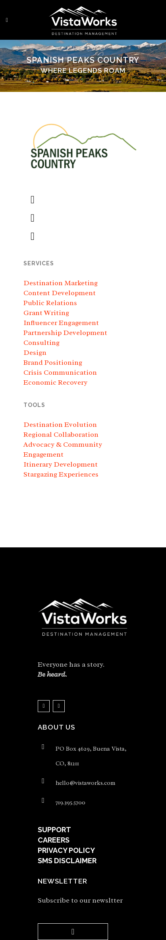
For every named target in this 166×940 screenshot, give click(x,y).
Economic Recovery (55, 382)
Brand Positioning (52, 362)
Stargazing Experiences (60, 474)
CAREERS (53, 840)
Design (34, 352)
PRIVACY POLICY (66, 850)
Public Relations (50, 302)
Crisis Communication (60, 372)
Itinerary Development (60, 464)
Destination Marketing (60, 282)
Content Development (59, 292)
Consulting (41, 342)
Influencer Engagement (61, 322)
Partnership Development (65, 332)
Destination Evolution (60, 424)
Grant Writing (46, 312)
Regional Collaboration (60, 434)
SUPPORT (54, 829)
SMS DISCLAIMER (67, 860)
